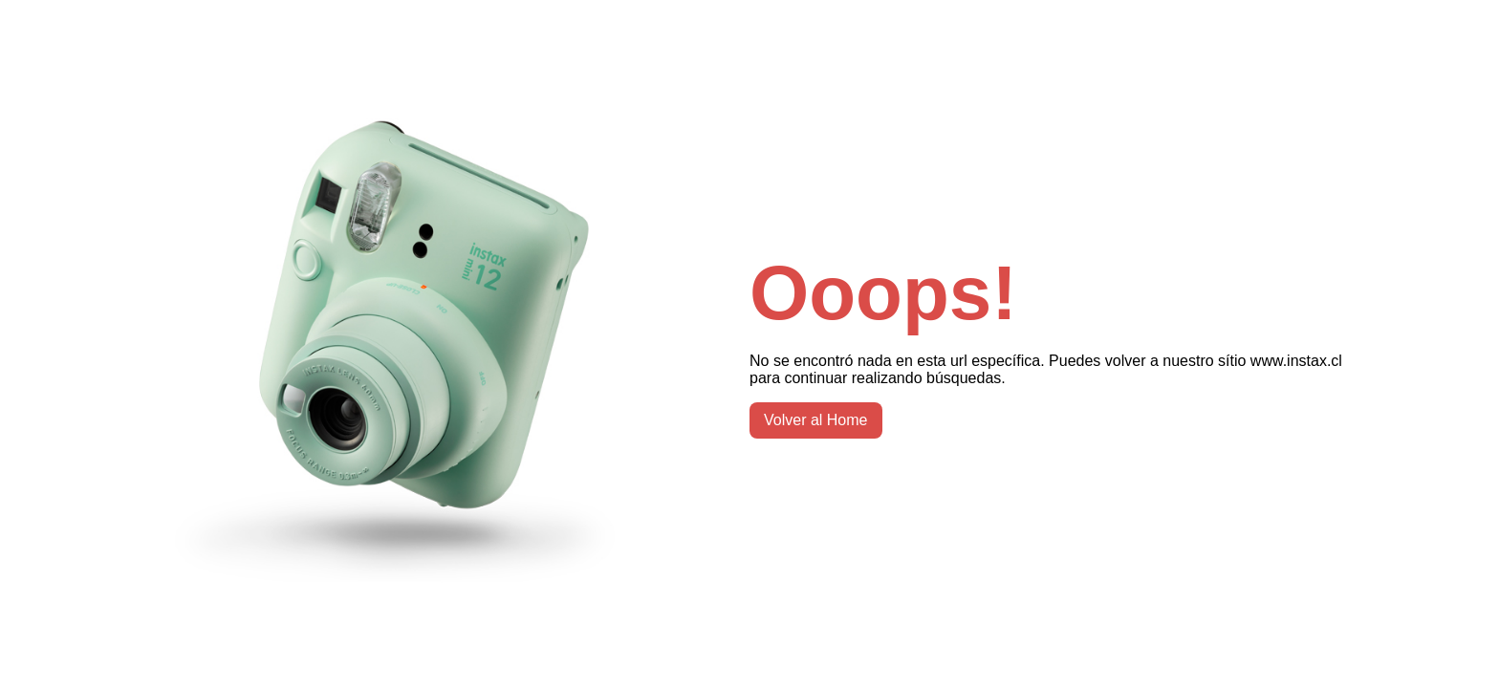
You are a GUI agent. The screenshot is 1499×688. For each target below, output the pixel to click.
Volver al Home (816, 420)
